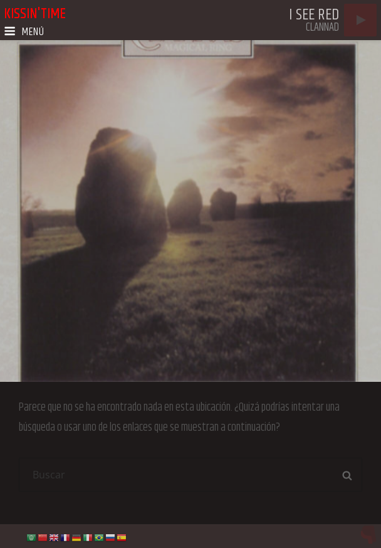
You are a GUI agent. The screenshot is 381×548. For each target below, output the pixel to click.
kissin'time (35, 14)
